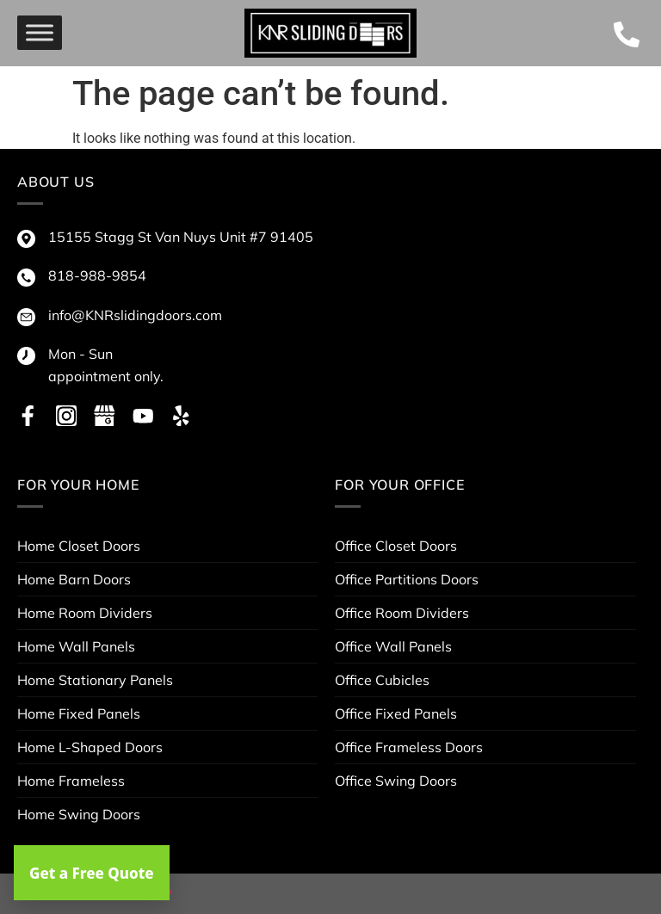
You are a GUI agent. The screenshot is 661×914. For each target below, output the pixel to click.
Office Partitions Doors (407, 579)
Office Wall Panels (393, 646)
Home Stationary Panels (95, 680)
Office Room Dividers (402, 612)
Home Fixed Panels (78, 713)
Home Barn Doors (74, 579)
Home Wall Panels (76, 646)
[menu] (39, 33)
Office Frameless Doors (409, 747)
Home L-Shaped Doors (90, 747)
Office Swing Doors (396, 780)
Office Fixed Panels (396, 713)
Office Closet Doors (396, 545)
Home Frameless (71, 780)
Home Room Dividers (84, 612)
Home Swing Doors (78, 814)
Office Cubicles (382, 680)
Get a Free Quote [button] (91, 873)
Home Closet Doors (78, 545)
